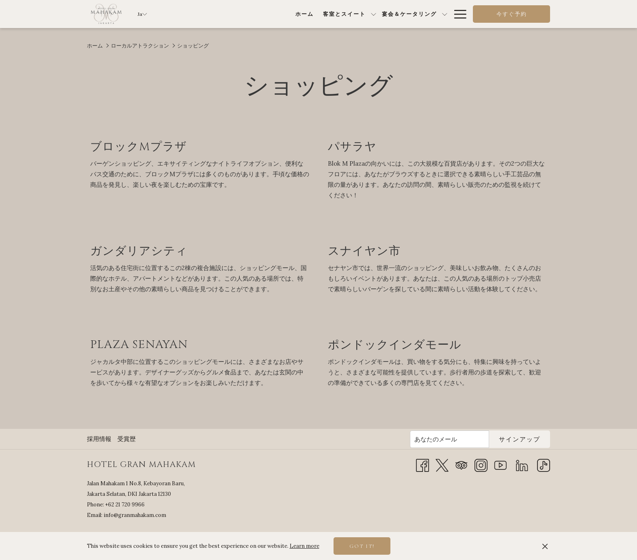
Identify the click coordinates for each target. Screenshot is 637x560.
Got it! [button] (362, 546)
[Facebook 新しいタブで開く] (422, 465)
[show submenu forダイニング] (391, 14)
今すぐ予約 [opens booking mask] (511, 14)
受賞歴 (126, 439)
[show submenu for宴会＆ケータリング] (345, 14)
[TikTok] (543, 465)
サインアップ (519, 439)
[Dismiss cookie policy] (545, 546)
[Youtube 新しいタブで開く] (500, 465)
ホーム (95, 45)
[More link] (457, 14)
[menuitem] (205, 14)
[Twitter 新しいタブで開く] (442, 465)
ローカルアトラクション (140, 45)
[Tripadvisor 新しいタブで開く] (461, 465)
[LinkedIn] (522, 465)
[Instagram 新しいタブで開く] (481, 465)
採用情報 (99, 439)
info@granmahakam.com (135, 515)
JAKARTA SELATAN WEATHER (483, 511)
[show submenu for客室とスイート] (274, 14)
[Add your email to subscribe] (449, 439)
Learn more (304, 546)
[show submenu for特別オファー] (444, 14)
